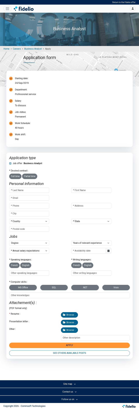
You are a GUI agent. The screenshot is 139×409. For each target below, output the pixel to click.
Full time (15, 176)
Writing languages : (82, 259)
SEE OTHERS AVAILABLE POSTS (69, 353)
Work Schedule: (22, 123)
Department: (21, 89)
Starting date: (21, 78)
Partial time (29, 176)
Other (12, 329)
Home (6, 48)
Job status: (20, 112)
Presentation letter (18, 321)
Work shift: (20, 134)
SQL (54, 287)
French (14, 265)
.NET (85, 287)
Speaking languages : (21, 259)
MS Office (23, 287)
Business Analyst (33, 48)
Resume (15, 313)
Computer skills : (19, 282)
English (25, 265)
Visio (116, 287)
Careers (17, 48)
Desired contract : (19, 170)
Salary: (18, 100)
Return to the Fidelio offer (124, 2)
